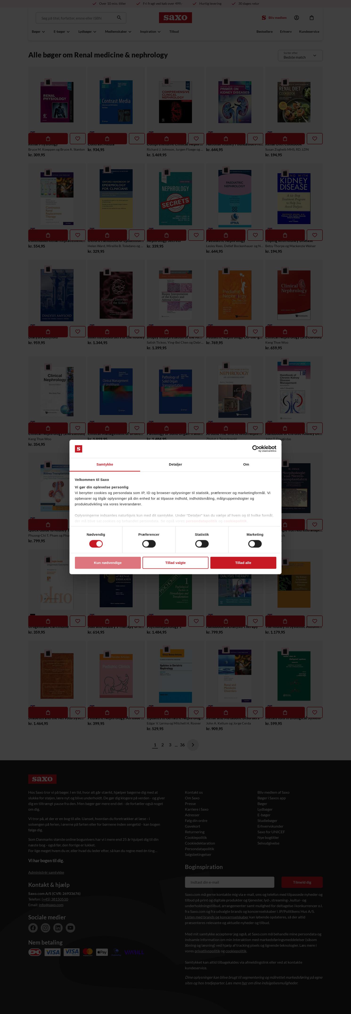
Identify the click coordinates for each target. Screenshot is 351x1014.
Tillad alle (243, 563)
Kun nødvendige (108, 563)
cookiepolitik (235, 521)
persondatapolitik (201, 521)
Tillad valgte (175, 563)
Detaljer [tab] (175, 464)
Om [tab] (246, 464)
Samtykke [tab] (105, 464)
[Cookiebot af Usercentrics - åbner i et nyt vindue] (255, 448)
